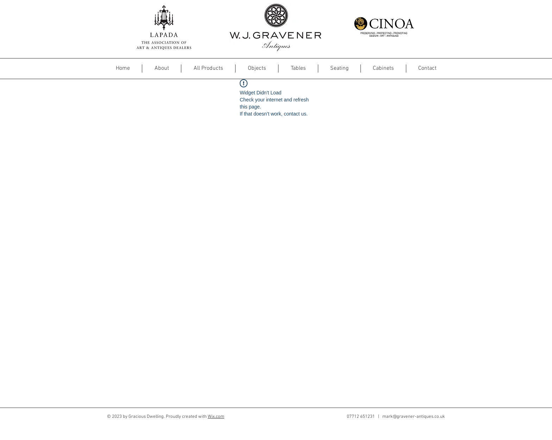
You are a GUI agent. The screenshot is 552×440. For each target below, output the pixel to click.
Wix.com (216, 417)
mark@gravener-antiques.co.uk (413, 417)
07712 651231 (361, 417)
